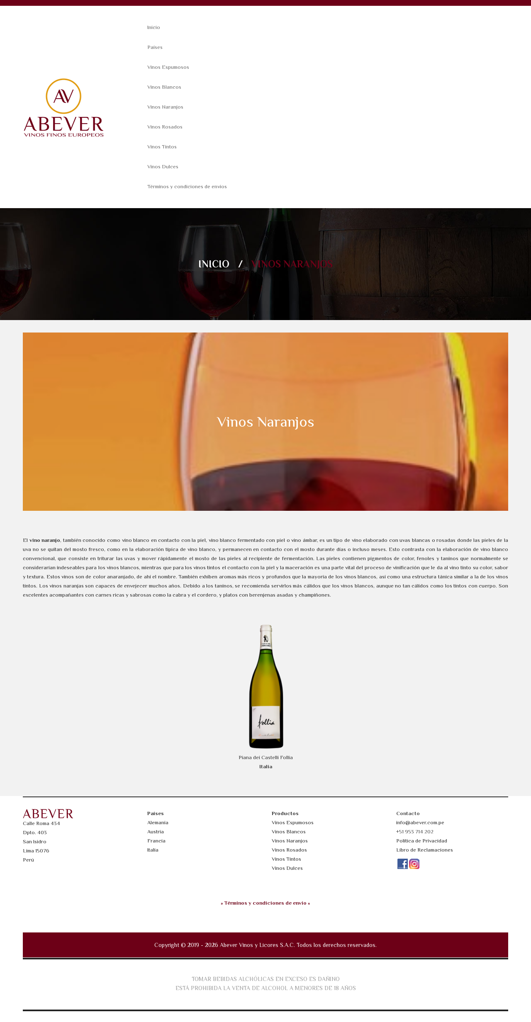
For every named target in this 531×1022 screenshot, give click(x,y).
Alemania (157, 822)
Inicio (153, 27)
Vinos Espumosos (168, 67)
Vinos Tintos (162, 146)
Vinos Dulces (162, 166)
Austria (155, 831)
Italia (152, 850)
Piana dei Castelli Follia (266, 757)
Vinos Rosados (165, 127)
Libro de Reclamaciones (424, 850)
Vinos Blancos (164, 87)
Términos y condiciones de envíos (187, 186)
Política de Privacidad (421, 841)
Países (155, 47)
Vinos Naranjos (165, 107)
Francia (156, 841)
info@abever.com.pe (420, 822)
